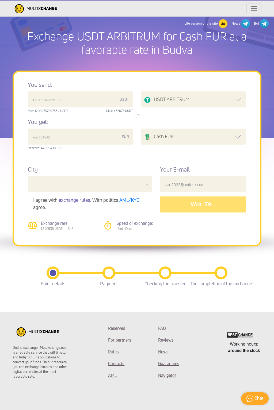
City (33, 169)
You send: (40, 85)
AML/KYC (129, 200)
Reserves (116, 328)
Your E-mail (175, 169)
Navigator (167, 375)
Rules (113, 352)
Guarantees (168, 363)
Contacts (116, 363)
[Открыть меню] (253, 8)
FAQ (162, 328)
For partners (119, 340)
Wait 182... (203, 204)
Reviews (166, 340)
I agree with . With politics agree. (86, 203)
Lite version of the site (205, 23)
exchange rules (74, 200)
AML (112, 375)
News (240, 23)
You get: (38, 122)
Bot (261, 23)
